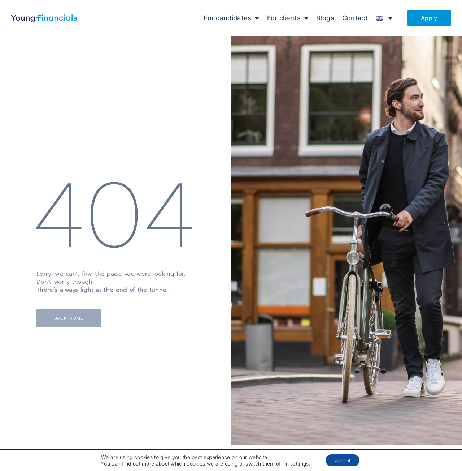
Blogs (325, 18)
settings (298, 463)
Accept (344, 460)
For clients (288, 18)
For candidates (231, 18)
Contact (355, 18)
